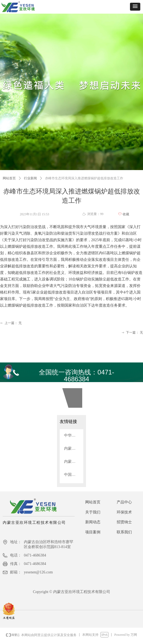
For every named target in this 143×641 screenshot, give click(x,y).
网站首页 (9, 178)
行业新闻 (30, 178)
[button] (135, 7)
